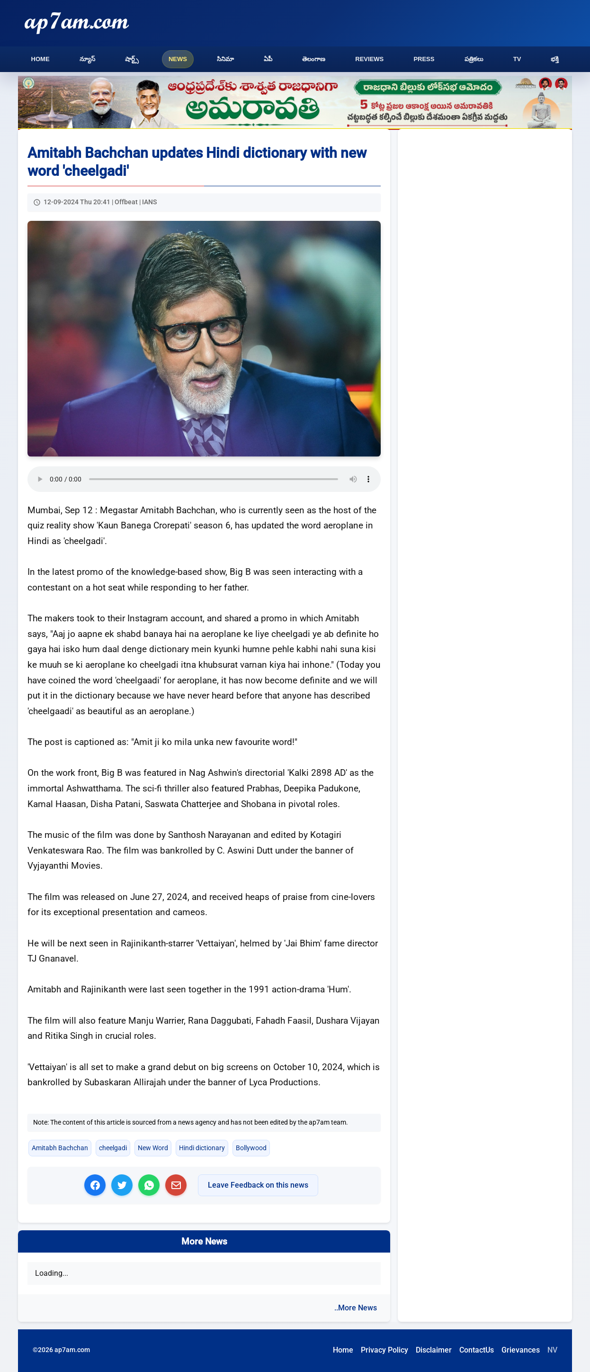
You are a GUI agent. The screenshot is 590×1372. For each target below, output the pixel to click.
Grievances (520, 1349)
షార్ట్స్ (132, 59)
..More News (355, 1307)
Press (423, 59)
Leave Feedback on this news (258, 1185)
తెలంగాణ (313, 59)
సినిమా (225, 59)
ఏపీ (268, 59)
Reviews (369, 59)
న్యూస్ (87, 59)
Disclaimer (434, 1349)
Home (40, 59)
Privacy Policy (384, 1349)
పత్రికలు (474, 59)
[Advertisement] (484, 208)
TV (517, 59)
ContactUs (476, 1349)
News (178, 59)
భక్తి (555, 59)
